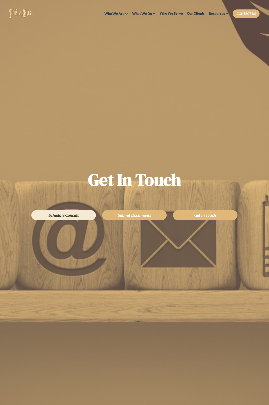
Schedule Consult (64, 215)
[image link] (20, 13)
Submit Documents (134, 215)
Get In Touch (205, 215)
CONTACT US (246, 14)
